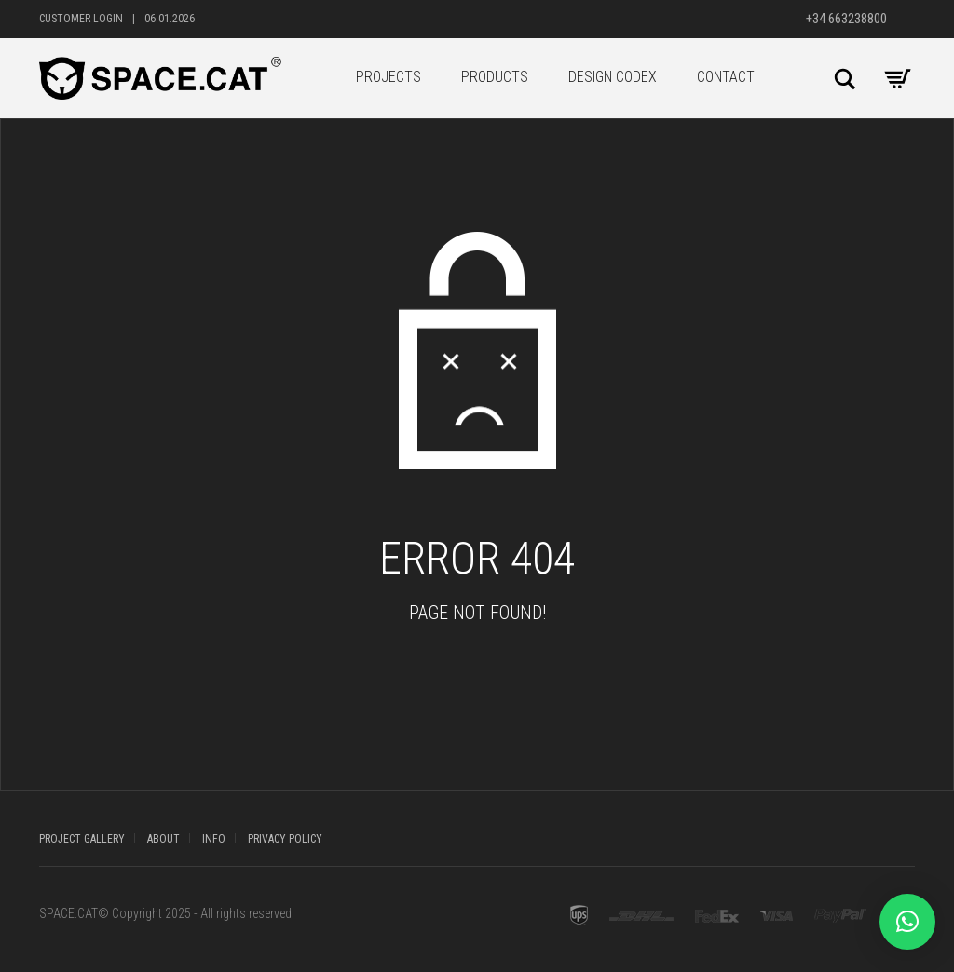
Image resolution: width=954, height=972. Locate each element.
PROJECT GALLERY (82, 838)
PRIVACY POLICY (285, 838)
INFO (213, 838)
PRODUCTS (494, 77)
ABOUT (163, 838)
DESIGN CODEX (612, 77)
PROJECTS (388, 77)
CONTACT (726, 77)
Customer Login (81, 18)
